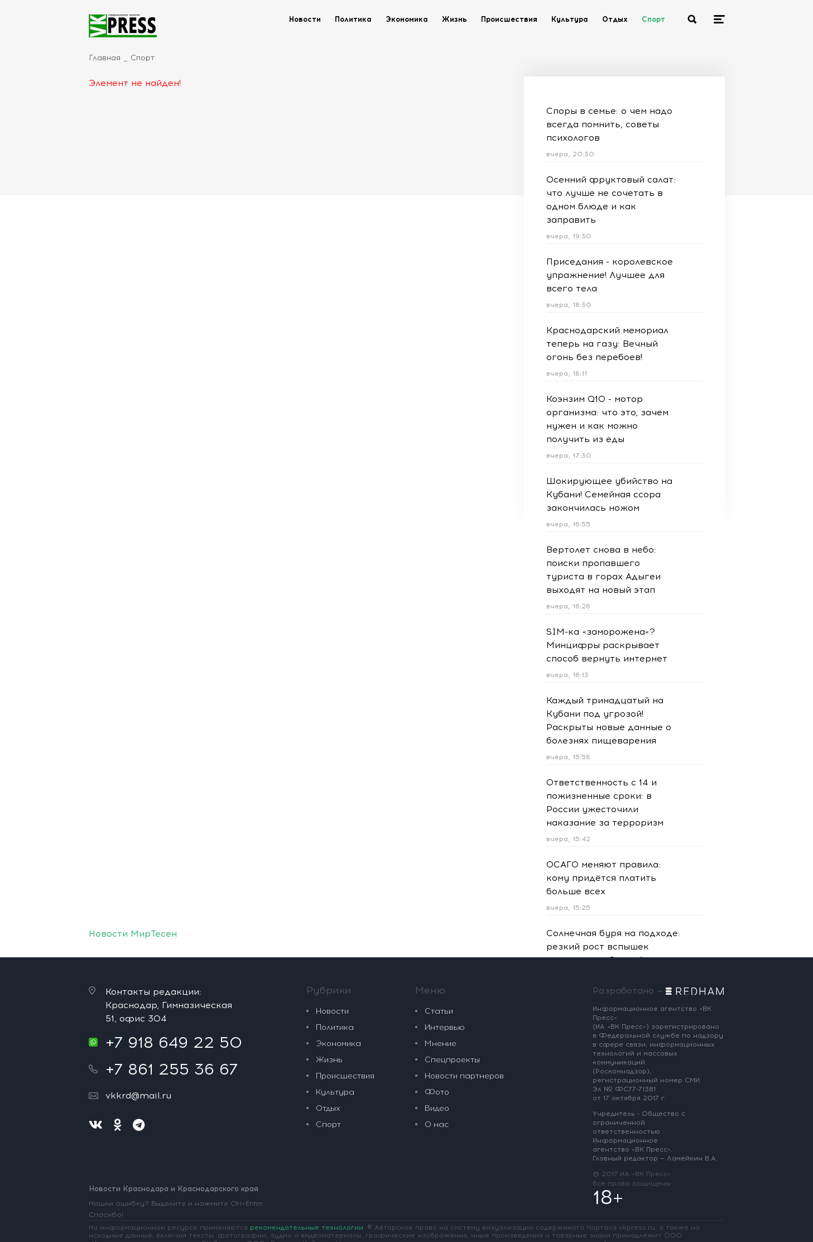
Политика (353, 19)
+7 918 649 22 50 (173, 1042)
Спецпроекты (452, 1059)
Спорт (653, 19)
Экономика (407, 19)
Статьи (439, 1011)
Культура (569, 19)
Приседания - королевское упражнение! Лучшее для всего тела (609, 275)
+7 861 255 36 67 (171, 1068)
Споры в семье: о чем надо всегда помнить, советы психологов (609, 124)
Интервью (445, 1027)
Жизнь (454, 19)
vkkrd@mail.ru (138, 1095)
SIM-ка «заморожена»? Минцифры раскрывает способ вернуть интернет (606, 645)
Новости (305, 19)
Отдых (615, 19)
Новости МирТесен (133, 933)
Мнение (440, 1043)
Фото (437, 1092)
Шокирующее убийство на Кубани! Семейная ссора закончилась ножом (609, 494)
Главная (105, 58)
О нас (437, 1124)
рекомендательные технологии (306, 1227)
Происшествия (509, 19)
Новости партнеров (464, 1076)
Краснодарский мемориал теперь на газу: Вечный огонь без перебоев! (607, 343)
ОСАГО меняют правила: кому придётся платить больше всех (603, 877)
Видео (437, 1108)
